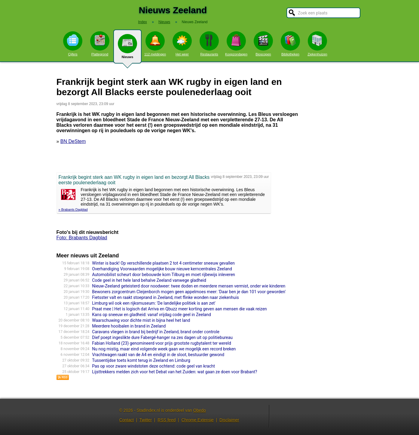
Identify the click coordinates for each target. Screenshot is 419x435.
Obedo (199, 410)
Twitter (145, 420)
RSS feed (167, 420)
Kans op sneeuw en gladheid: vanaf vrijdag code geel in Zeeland (151, 314)
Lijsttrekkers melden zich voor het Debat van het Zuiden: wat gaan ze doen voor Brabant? (174, 371)
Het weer (182, 43)
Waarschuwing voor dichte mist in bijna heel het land (141, 320)
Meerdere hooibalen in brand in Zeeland (129, 326)
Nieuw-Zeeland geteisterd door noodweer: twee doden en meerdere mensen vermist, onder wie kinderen (188, 286)
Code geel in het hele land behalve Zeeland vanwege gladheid (149, 280)
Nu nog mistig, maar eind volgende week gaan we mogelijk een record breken (164, 348)
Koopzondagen (236, 43)
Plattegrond (99, 43)
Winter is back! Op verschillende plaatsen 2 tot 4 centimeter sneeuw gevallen (163, 263)
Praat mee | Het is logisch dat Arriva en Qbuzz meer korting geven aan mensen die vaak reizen (179, 308)
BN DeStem (73, 141)
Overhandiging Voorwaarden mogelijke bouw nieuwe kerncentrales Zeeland (162, 268)
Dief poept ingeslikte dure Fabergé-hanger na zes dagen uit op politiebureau (162, 337)
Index (142, 22)
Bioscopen (263, 43)
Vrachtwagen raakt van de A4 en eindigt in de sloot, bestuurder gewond (158, 354)
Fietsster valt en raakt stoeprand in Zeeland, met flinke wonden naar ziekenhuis (165, 297)
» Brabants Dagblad (73, 209)
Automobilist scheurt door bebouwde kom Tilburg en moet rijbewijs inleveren (163, 274)
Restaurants (209, 43)
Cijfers (72, 43)
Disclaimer (229, 420)
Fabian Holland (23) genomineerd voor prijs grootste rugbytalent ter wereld (161, 343)
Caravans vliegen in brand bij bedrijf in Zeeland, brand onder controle (155, 331)
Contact (126, 420)
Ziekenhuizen (317, 43)
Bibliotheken (290, 43)
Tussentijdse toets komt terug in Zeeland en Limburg (141, 360)
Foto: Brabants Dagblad (82, 237)
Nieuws (127, 49)
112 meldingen (155, 43)
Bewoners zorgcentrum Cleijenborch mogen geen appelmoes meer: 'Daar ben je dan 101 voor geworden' (189, 291)
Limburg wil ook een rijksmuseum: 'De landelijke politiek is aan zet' (154, 303)
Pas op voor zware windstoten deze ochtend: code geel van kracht (153, 366)
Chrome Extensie (197, 420)
